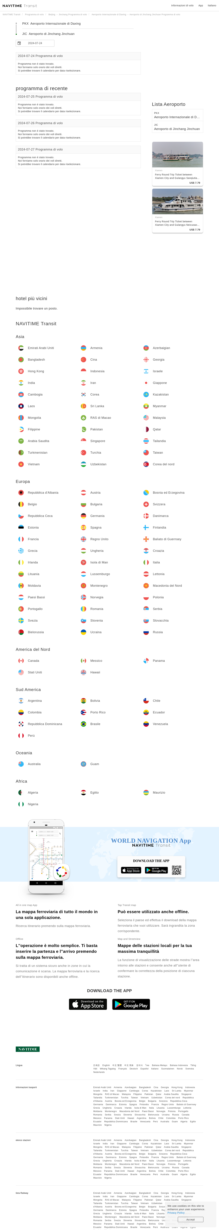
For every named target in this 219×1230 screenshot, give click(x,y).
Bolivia (152, 1118)
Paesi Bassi (148, 1111)
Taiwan (134, 1097)
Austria (108, 1101)
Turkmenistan (111, 1097)
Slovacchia (140, 1115)
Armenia (118, 1087)
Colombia (171, 1118)
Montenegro (111, 1111)
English (106, 1065)
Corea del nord (172, 1097)
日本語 (96, 1065)
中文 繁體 (117, 1065)
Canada (185, 1115)
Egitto (193, 1121)
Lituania (161, 1108)
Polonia (172, 1111)
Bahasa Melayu (159, 1065)
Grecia (96, 1108)
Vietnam (145, 1097)
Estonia (123, 1104)
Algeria (183, 1121)
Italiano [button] (212, 5)
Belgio (142, 1101)
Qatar (159, 1094)
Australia (164, 1121)
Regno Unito (168, 1104)
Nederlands (99, 1072)
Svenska (189, 1069)
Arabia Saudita (171, 1094)
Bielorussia (153, 1115)
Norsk (180, 1069)
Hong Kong (177, 1087)
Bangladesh (145, 1087)
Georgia (165, 1087)
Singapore (186, 1094)
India (105, 1091)
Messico (97, 1118)
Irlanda (128, 1108)
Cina (156, 1087)
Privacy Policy (176, 1212)
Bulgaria (152, 1101)
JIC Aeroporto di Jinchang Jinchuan (48, 34)
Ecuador (97, 1121)
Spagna (133, 1104)
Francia (155, 1104)
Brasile (134, 1121)
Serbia (108, 1115)
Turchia (124, 1097)
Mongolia (97, 1094)
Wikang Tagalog (108, 1069)
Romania (97, 1115)
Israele (96, 1091)
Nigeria (108, 1125)
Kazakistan (156, 1091)
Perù (155, 1121)
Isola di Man (140, 1108)
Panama (108, 1118)
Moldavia (97, 1111)
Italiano (155, 1069)
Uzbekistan (156, 1097)
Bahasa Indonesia (179, 1065)
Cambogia (134, 1091)
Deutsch (134, 1069)
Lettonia (187, 1108)
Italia (151, 1108)
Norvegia (160, 1111)
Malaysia (126, 1094)
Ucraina (166, 1115)
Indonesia (190, 1087)
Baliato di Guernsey (186, 1104)
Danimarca (111, 1104)
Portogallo (183, 1111)
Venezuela (145, 1121)
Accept (190, 1219)
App (200, 5)
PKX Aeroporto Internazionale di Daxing (51, 23)
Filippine (137, 1094)
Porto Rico (183, 1118)
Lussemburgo (174, 1108)
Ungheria (107, 1108)
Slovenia (127, 1115)
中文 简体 (129, 1065)
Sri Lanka (176, 1091)
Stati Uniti (120, 1118)
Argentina (141, 1118)
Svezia (117, 1115)
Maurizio (97, 1125)
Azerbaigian (131, 1087)
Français (122, 1069)
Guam (175, 1121)
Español (144, 1069)
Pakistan (149, 1094)
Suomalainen (167, 1069)
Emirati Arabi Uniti (102, 1087)
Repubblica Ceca (178, 1101)
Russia (175, 1115)
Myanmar (188, 1091)
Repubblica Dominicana (116, 1121)
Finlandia (144, 1104)
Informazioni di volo (182, 5)
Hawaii (130, 1118)
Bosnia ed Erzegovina (126, 1101)
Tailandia (97, 1097)
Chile (161, 1118)
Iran (112, 1091)
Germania (98, 1104)
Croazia (118, 1108)
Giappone (122, 1091)
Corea (145, 1091)
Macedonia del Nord (129, 1111)
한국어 (139, 1065)
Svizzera (163, 1101)
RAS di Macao (112, 1094)
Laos (166, 1091)
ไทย (147, 1065)
